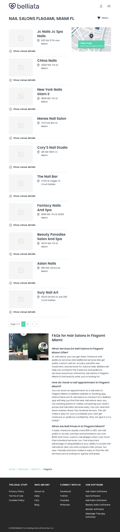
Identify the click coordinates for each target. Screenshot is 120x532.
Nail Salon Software (96, 500)
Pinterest (65, 504)
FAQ (36, 500)
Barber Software (95, 509)
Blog (36, 504)
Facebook (65, 491)
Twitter (64, 495)
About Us (39, 491)
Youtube (64, 500)
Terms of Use (16, 495)
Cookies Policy (16, 500)
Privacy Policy (16, 491)
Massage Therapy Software (95, 515)
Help (36, 495)
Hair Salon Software (96, 491)
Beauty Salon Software (98, 504)
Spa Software (93, 495)
